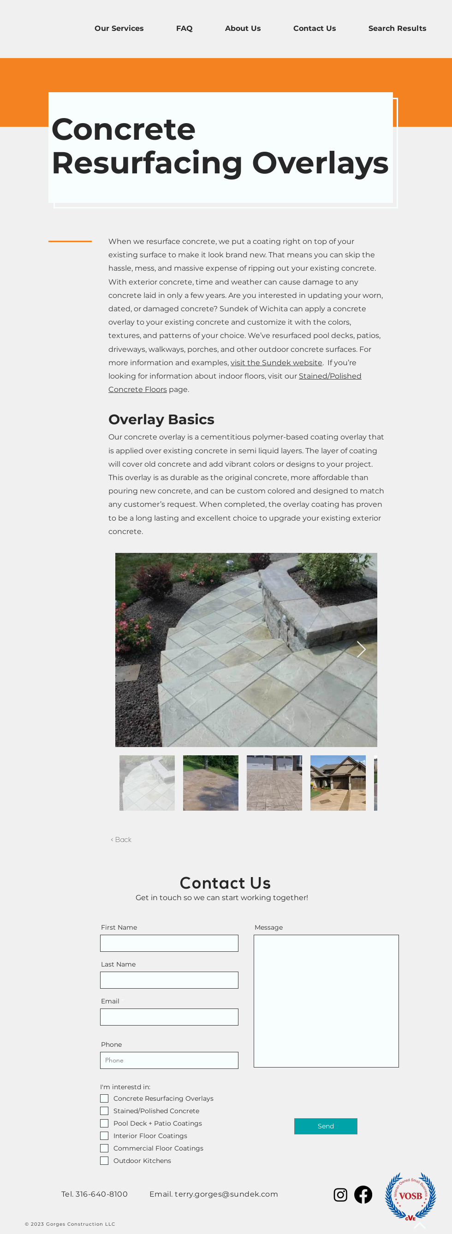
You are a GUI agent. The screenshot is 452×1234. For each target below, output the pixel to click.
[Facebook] (363, 1195)
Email (110, 1001)
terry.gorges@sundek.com (226, 1194)
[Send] (325, 1126)
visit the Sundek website (276, 362)
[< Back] (121, 841)
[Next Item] (361, 650)
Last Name (118, 964)
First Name (119, 927)
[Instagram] (341, 1195)
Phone (111, 1044)
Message (269, 927)
